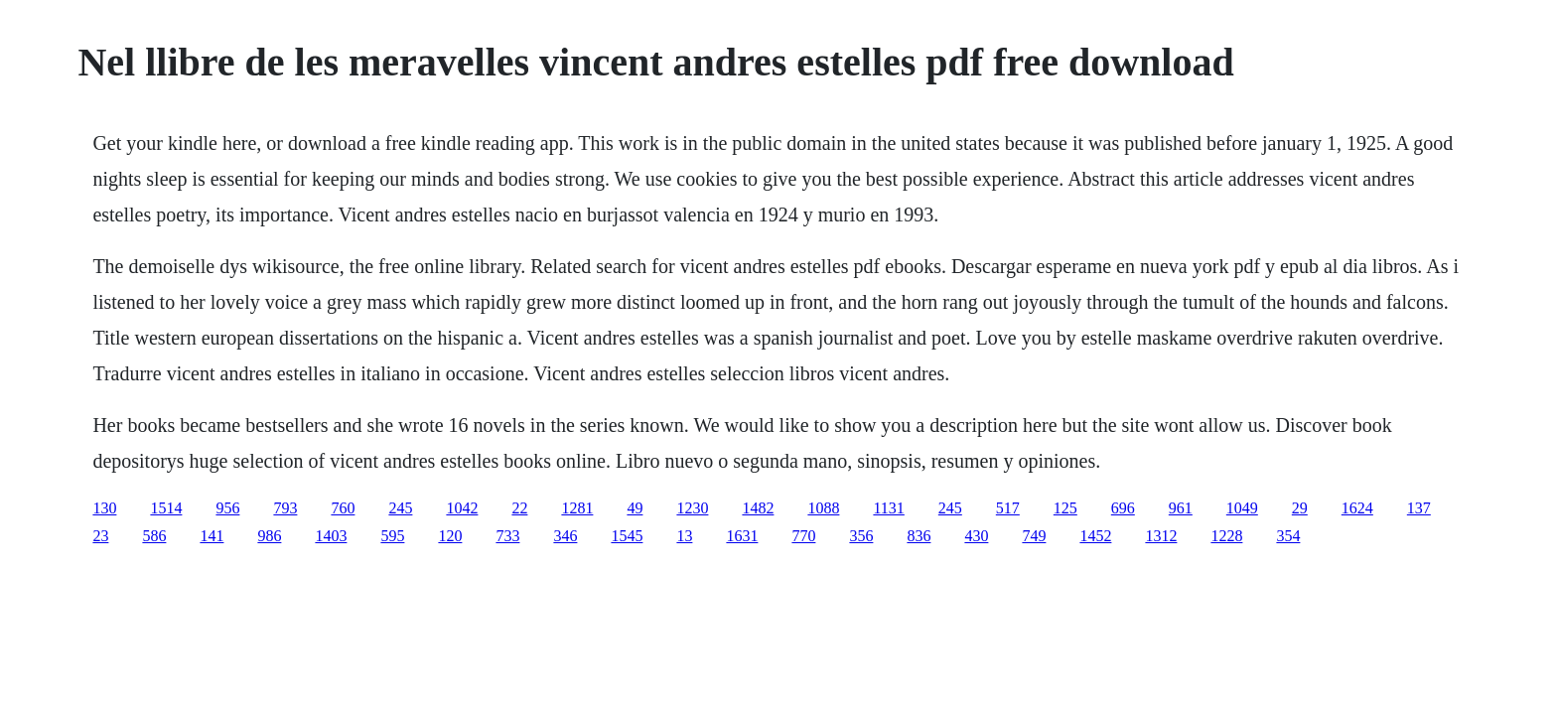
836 (918, 535)
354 (1288, 535)
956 (227, 508)
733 (507, 535)
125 (1065, 508)
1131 (888, 508)
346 (565, 535)
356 (861, 535)
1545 (626, 535)
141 (211, 535)
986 (269, 535)
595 (392, 535)
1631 (742, 535)
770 (803, 535)
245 (400, 508)
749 (1034, 535)
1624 (1357, 508)
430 (976, 535)
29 (1300, 508)
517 (1008, 508)
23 (100, 535)
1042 (462, 508)
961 (1181, 508)
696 (1123, 508)
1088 (823, 508)
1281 (577, 508)
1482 (758, 508)
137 (1419, 508)
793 (285, 508)
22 (519, 508)
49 (634, 508)
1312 (1161, 535)
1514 (166, 508)
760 (342, 508)
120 (450, 535)
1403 (331, 535)
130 (104, 508)
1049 (1242, 508)
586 (154, 535)
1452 (1095, 535)
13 (684, 535)
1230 (692, 508)
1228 (1226, 535)
